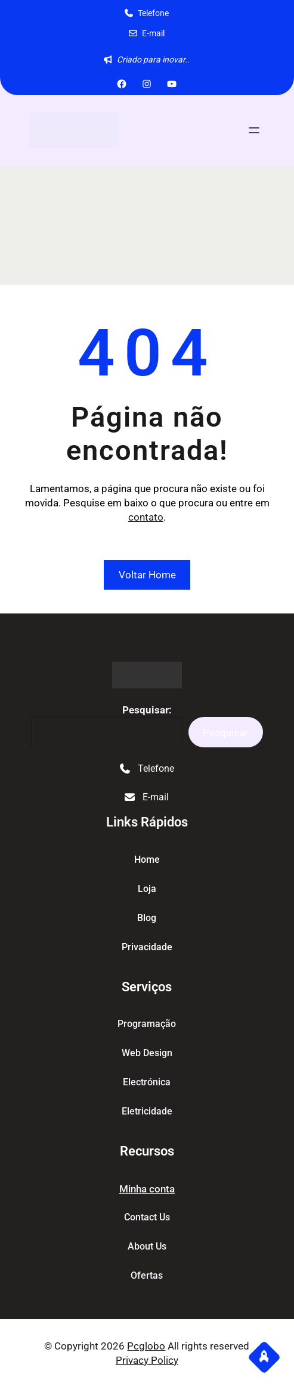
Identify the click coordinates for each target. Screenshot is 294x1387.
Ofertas (147, 1275)
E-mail (153, 33)
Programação (146, 1023)
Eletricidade (147, 1111)
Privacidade (147, 947)
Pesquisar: (147, 710)
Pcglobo (146, 1346)
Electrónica (147, 1082)
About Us (147, 1246)
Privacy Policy (147, 1360)
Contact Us (147, 1217)
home (147, 859)
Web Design (147, 1053)
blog (146, 917)
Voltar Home (147, 575)
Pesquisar (225, 732)
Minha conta (147, 1189)
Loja (147, 888)
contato (145, 517)
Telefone (153, 13)
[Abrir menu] (254, 130)
